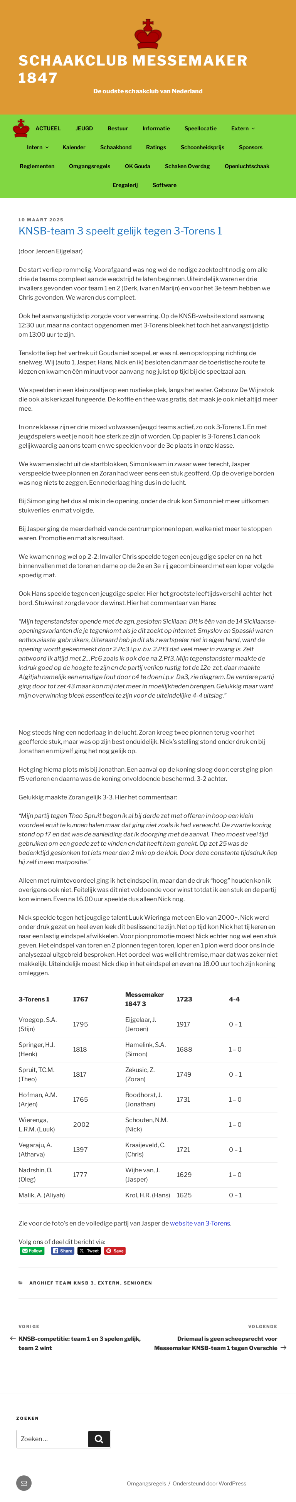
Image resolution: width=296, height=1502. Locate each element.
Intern (38, 147)
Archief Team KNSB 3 (61, 1283)
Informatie (156, 128)
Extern (243, 128)
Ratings (156, 147)
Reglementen (37, 166)
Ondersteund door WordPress (209, 1483)
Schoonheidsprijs (202, 147)
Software (165, 185)
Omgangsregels (89, 166)
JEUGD (84, 128)
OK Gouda (137, 166)
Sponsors (250, 147)
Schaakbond (115, 147)
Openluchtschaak (247, 166)
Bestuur (118, 128)
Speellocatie (201, 128)
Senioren (138, 1283)
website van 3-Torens (200, 1223)
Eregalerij (125, 185)
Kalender (74, 147)
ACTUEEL (48, 128)
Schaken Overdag (187, 166)
